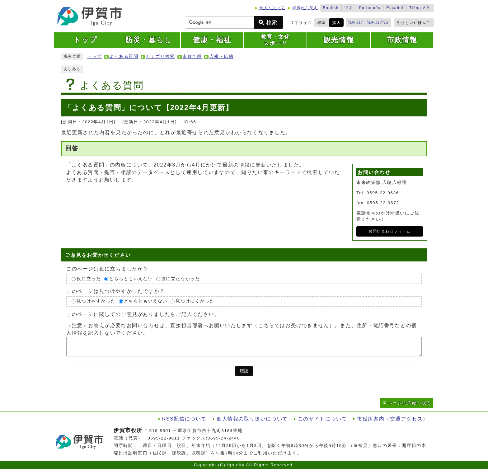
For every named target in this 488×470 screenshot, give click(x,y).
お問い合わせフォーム (389, 231)
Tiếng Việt (420, 8)
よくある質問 (123, 56)
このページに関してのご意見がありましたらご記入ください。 (143, 314)
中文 (349, 8)
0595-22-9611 (164, 438)
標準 (321, 23)
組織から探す (305, 8)
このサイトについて (322, 418)
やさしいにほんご (414, 23)
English (331, 8)
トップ (94, 56)
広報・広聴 (221, 56)
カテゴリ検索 (160, 56)
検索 (271, 23)
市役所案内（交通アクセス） (392, 418)
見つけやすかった (96, 301)
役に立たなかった (180, 278)
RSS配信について (184, 418)
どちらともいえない (131, 278)
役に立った (89, 278)
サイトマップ (272, 8)
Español (394, 8)
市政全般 (192, 56)
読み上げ (355, 22)
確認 (244, 371)
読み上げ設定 (378, 22)
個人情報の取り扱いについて (252, 418)
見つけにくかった (195, 301)
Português (369, 8)
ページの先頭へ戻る (409, 403)
